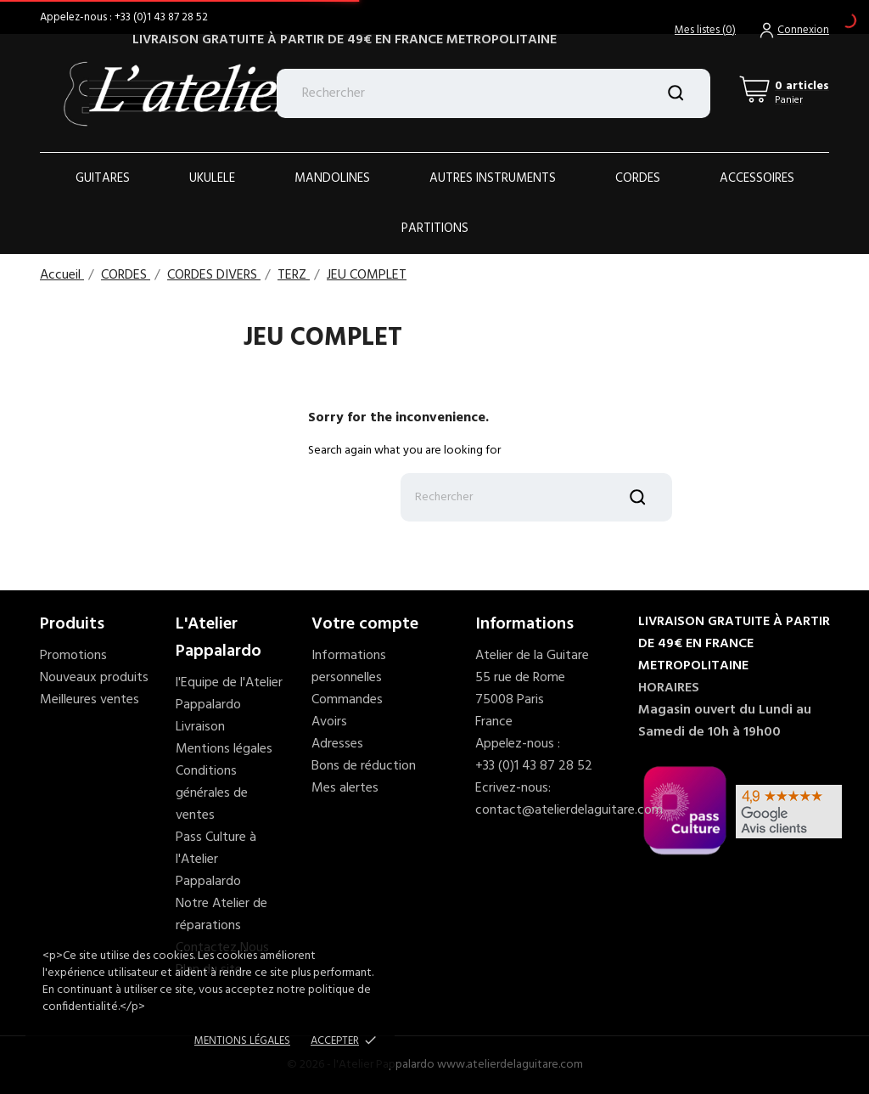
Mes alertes (344, 788)
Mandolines (332, 178)
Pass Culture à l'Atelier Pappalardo (216, 859)
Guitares (103, 178)
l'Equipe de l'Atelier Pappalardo (229, 694)
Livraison (200, 727)
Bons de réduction (363, 766)
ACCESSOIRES (757, 178)
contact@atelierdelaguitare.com (569, 810)
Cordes (637, 178)
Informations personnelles (348, 667)
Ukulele (212, 178)
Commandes (347, 700)
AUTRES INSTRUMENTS (492, 178)
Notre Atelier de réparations (221, 915)
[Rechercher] (494, 93)
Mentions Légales (242, 1041)
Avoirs (329, 722)
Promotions (73, 656)
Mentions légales (224, 749)
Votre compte (364, 624)
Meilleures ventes (89, 700)
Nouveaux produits (94, 678)
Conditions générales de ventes (212, 793)
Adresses (337, 744)
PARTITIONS (434, 228)
